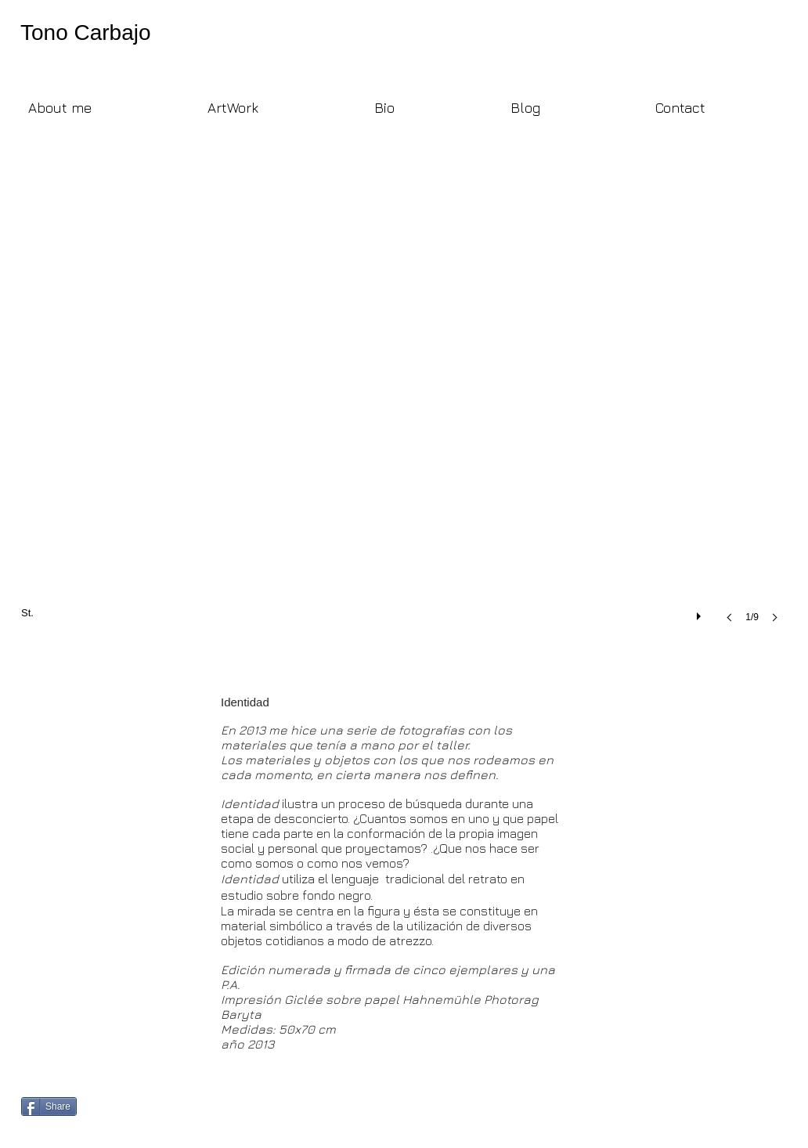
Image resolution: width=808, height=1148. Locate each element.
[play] (700, 612)
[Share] (49, 1106)
